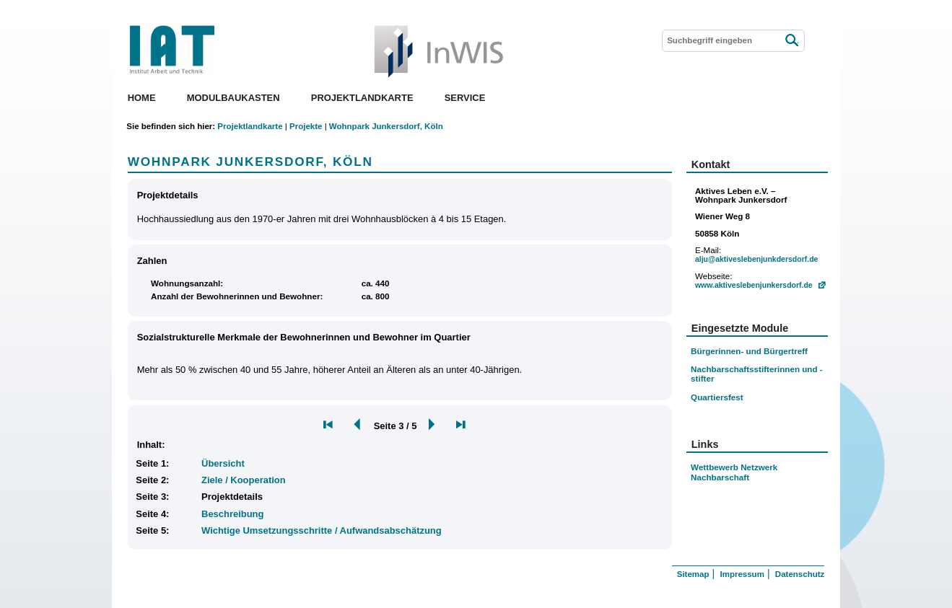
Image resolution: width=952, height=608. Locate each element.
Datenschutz (799, 574)
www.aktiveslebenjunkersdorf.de (754, 285)
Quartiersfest (717, 397)
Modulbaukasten (233, 97)
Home (142, 97)
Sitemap (693, 574)
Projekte (305, 126)
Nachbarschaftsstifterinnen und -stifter (757, 373)
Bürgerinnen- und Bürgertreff (749, 351)
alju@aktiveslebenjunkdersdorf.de (756, 259)
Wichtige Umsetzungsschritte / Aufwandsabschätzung (321, 530)
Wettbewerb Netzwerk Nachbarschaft (734, 472)
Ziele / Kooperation (243, 480)
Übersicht (223, 463)
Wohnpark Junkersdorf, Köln (386, 126)
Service (465, 97)
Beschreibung (232, 513)
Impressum (742, 574)
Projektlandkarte (362, 97)
